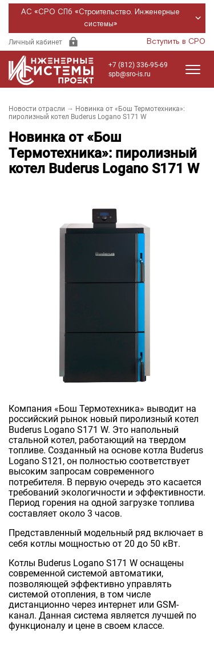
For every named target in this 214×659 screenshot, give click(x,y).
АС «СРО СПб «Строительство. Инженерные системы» (112, 18)
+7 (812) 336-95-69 (138, 65)
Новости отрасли (37, 109)
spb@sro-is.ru (129, 74)
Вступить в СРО (176, 41)
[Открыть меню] (192, 69)
